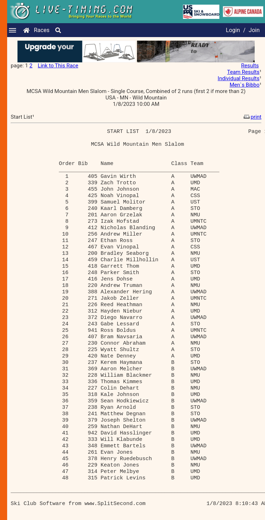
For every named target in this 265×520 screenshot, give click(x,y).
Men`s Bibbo (245, 85)
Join (254, 30)
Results (250, 65)
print (251, 117)
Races (42, 30)
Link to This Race (58, 65)
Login (233, 30)
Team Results (243, 72)
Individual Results (238, 78)
